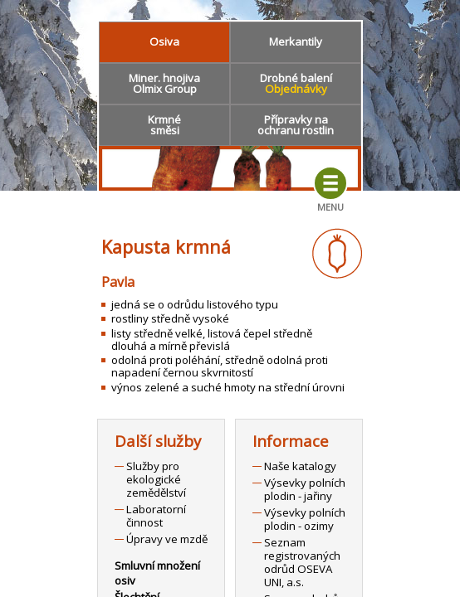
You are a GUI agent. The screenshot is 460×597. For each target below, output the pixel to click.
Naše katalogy (300, 466)
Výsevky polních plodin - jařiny (304, 489)
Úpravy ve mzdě (167, 538)
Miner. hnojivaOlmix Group (164, 83)
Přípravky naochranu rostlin (295, 125)
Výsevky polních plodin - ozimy (304, 519)
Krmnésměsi (164, 125)
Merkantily (295, 41)
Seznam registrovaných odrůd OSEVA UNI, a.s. (302, 562)
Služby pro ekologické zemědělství (156, 479)
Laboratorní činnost (156, 516)
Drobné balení (296, 83)
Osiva (164, 41)
